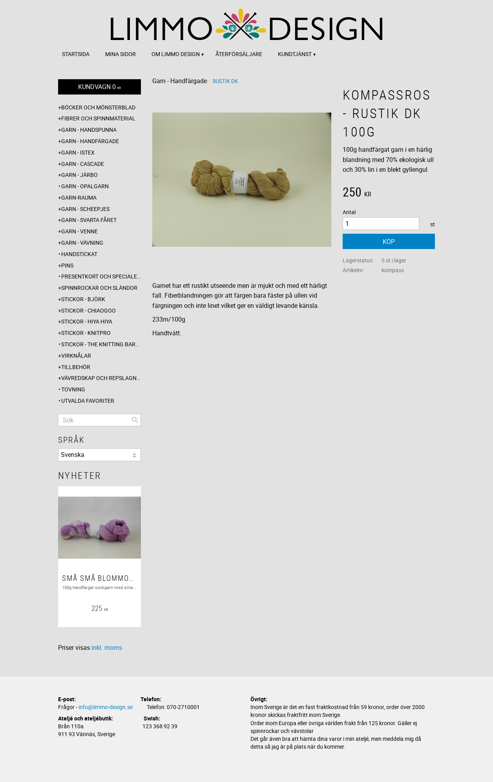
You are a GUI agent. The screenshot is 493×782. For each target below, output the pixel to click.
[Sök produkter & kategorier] (99, 420)
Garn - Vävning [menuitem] (82, 242)
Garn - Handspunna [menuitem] (89, 129)
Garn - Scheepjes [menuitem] (85, 209)
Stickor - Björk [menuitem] (83, 299)
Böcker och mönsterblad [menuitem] (98, 107)
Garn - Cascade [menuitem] (82, 163)
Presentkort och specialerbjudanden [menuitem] (101, 276)
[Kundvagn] (99, 87)
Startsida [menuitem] (75, 54)
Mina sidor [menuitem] (120, 54)
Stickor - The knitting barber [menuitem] (101, 344)
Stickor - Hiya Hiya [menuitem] (86, 321)
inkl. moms (106, 647)
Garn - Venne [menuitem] (79, 231)
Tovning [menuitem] (73, 389)
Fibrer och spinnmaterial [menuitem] (98, 118)
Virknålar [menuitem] (76, 355)
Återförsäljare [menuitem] (238, 54)
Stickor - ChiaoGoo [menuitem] (88, 310)
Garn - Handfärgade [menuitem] (90, 141)
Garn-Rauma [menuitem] (79, 197)
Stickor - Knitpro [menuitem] (86, 332)
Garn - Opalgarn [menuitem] (85, 186)
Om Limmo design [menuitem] (176, 54)
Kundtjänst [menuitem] (295, 54)
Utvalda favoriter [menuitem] (87, 400)
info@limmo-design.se (106, 707)
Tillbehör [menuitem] (75, 367)
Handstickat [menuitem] (79, 254)
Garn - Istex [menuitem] (78, 152)
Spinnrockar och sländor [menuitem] (99, 287)
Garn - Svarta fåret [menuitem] (89, 220)
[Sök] (135, 420)
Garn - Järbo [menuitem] (79, 174)
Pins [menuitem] (67, 265)
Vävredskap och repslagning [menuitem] (101, 378)
